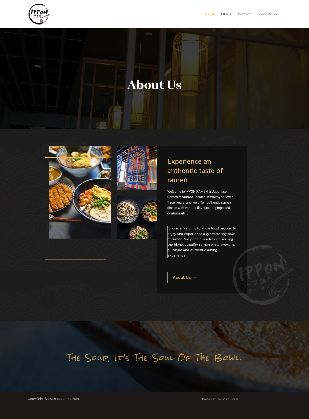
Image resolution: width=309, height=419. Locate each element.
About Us (185, 277)
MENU (226, 14)
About (209, 14)
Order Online (267, 14)
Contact (244, 14)
